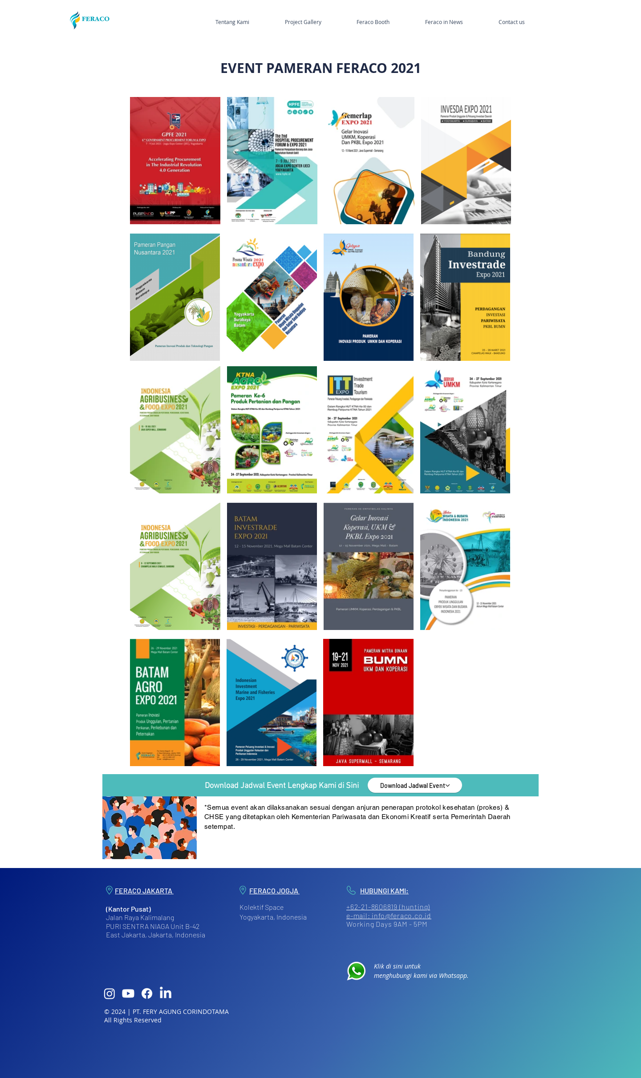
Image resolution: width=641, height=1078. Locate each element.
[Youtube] (128, 993)
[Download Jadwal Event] (415, 785)
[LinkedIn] (165, 993)
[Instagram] (109, 993)
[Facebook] (147, 993)
